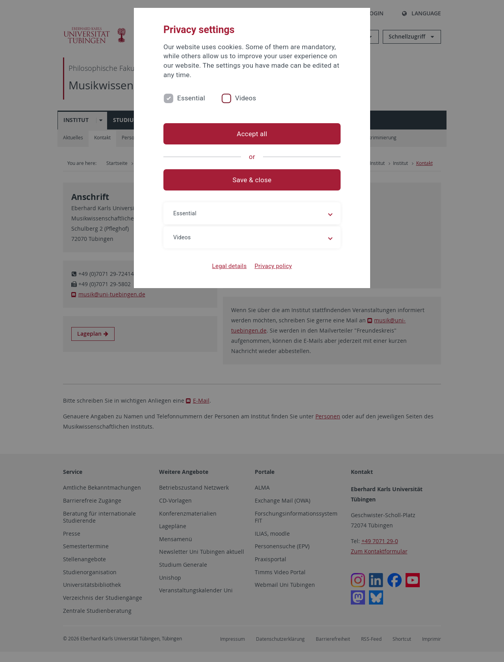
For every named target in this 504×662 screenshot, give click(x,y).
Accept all (252, 134)
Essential (191, 98)
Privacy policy (273, 266)
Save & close (252, 180)
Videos (245, 98)
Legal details (229, 266)
